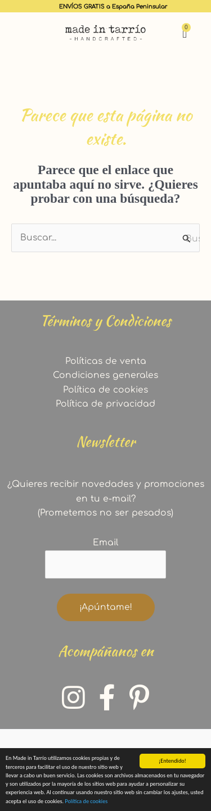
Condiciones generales (105, 375)
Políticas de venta (105, 361)
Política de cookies (86, 803)
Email (105, 542)
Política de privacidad (105, 404)
